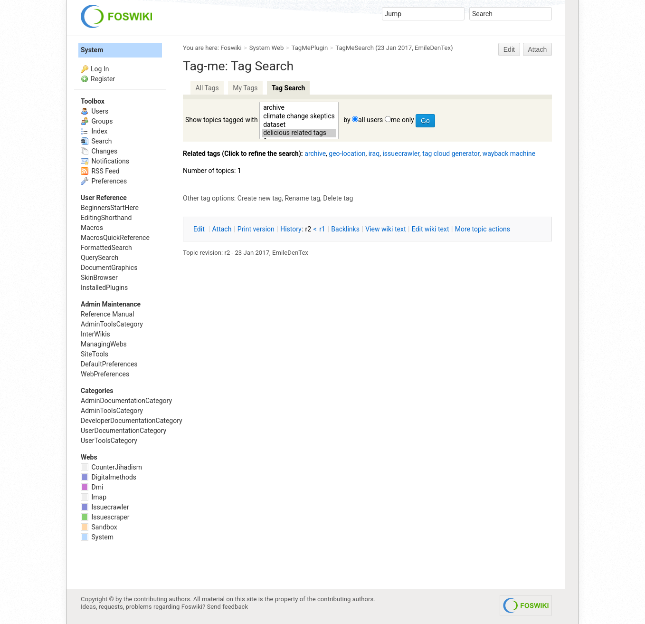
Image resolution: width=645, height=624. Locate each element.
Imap (93, 497)
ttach (222, 229)
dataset (299, 125)
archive (299, 108)
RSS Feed (100, 171)
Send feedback (227, 606)
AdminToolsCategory (112, 324)
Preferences (104, 181)
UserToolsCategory (109, 440)
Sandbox (99, 527)
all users (370, 120)
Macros (92, 227)
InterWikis (95, 334)
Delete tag (338, 198)
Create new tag (259, 198)
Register (103, 79)
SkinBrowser (99, 277)
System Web (266, 47)
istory (291, 229)
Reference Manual (107, 314)
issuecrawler (400, 153)
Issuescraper (105, 517)
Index (94, 131)
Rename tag (302, 198)
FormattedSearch (106, 247)
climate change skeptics (299, 116)
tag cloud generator (450, 153)
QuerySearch (99, 257)
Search (96, 141)
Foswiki (230, 47)
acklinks (345, 229)
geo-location (347, 153)
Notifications (105, 161)
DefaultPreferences (109, 364)
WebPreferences (105, 374)
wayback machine (509, 153)
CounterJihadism (111, 467)
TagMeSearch (354, 47)
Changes (99, 151)
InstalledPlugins (104, 287)
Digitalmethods (108, 477)
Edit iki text (430, 229)
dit (199, 229)
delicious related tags (299, 133)
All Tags (206, 88)
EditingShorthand (106, 217)
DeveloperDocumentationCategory (131, 420)
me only (402, 120)
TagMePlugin (310, 47)
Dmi (92, 487)
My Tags (245, 88)
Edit (509, 49)
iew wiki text (385, 229)
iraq (374, 153)
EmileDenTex (433, 47)
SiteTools (94, 354)
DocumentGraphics (109, 267)
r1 (322, 229)
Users (94, 111)
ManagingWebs (104, 344)
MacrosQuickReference (115, 237)
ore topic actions (482, 229)
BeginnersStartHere (110, 207)
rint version (256, 229)
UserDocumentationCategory (123, 430)
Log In (100, 69)
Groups (97, 121)
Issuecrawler (105, 507)
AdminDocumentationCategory (126, 400)
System (92, 50)
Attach (537, 49)
